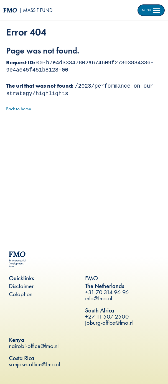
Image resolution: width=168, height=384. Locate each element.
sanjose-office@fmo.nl (34, 364)
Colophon (20, 294)
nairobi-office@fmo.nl (34, 346)
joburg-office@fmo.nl (109, 323)
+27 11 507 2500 (107, 316)
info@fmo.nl (98, 298)
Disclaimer (21, 286)
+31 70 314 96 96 (107, 292)
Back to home (18, 109)
